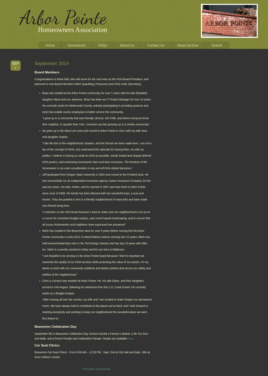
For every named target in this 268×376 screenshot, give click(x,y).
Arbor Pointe (63, 17)
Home (50, 45)
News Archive (187, 45)
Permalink (88, 369)
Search (216, 45)
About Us (127, 45)
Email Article (103, 369)
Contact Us (155, 45)
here (130, 338)
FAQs (102, 45)
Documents (76, 45)
